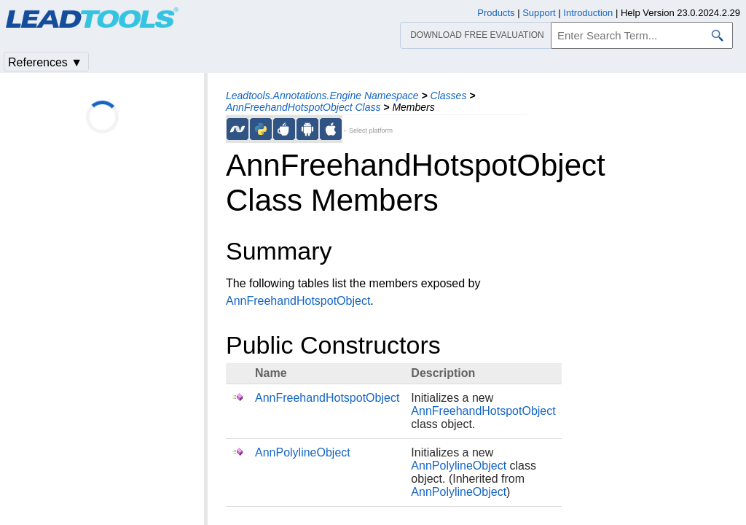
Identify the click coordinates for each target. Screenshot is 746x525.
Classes (449, 95)
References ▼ (45, 62)
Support (539, 12)
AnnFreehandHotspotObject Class (303, 107)
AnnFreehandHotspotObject (298, 301)
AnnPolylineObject (302, 452)
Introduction (588, 12)
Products (495, 12)
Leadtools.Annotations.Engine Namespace (322, 95)
